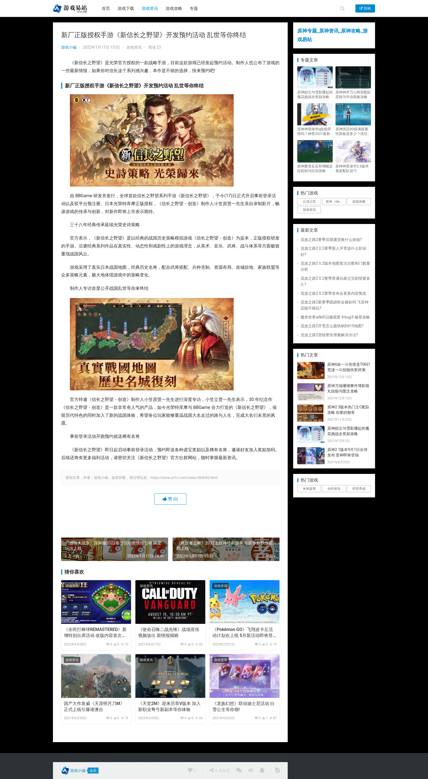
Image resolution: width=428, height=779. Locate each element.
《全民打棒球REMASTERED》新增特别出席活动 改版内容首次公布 (95, 633)
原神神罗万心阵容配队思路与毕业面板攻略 (353, 94)
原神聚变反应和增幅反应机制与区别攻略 (315, 168)
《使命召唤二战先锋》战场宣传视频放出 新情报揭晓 (168, 632)
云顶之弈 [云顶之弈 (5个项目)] (309, 201)
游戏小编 (68, 47)
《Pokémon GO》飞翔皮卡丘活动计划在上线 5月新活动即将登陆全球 (242, 633)
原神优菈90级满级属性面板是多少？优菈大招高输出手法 (353, 131)
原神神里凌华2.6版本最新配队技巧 (352, 168)
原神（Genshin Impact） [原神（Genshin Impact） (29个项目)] (336, 201)
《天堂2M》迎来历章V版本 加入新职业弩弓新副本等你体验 (169, 706)
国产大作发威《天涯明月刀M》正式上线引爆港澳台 (94, 706)
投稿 (365, 8)
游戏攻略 (174, 8)
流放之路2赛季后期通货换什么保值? (331, 239)
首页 (106, 8)
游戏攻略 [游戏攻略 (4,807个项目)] (358, 201)
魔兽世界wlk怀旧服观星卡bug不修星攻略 (335, 317)
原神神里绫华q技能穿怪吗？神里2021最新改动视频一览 (314, 131)
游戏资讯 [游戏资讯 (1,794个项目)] (309, 210)
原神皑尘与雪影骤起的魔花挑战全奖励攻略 (315, 94)
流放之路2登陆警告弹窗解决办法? (329, 335)
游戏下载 (126, 8)
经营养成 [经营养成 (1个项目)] (358, 489)
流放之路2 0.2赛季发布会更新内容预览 (333, 293)
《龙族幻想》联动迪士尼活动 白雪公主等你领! (243, 706)
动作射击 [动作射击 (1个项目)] (334, 489)
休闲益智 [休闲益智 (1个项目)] (309, 489)
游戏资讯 (150, 8)
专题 (194, 8)
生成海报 (219, 770)
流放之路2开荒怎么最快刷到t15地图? (332, 326)
